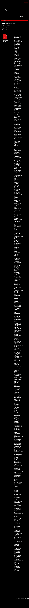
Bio (3, 19)
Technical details (5, 40)
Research (21, 19)
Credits (27, 598)
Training (4, 20)
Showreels (7, 19)
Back (21, 16)
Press (9, 20)
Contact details (20, 598)
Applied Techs (14, 19)
